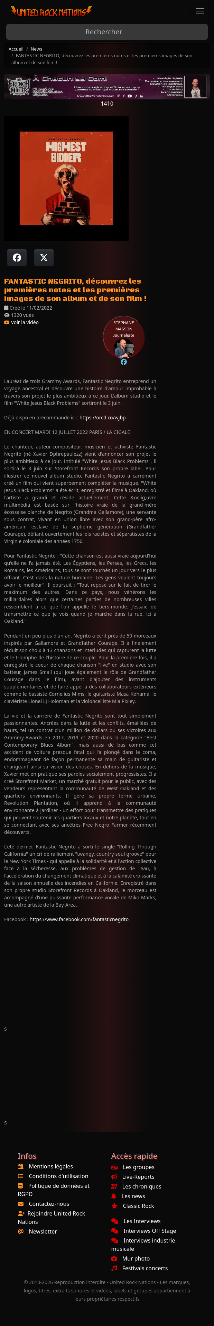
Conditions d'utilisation (59, 1176)
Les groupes (133, 1167)
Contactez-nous (49, 1204)
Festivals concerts (139, 1268)
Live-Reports (133, 1177)
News (36, 49)
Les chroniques (136, 1186)
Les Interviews (136, 1221)
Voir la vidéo (21, 322)
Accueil (16, 49)
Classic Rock (132, 1206)
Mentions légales (51, 1166)
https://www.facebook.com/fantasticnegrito (79, 919)
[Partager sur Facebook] (17, 257)
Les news (128, 1196)
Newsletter (43, 1231)
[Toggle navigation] (200, 11)
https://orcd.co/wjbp (103, 417)
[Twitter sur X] (44, 257)
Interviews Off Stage (143, 1231)
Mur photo (130, 1258)
